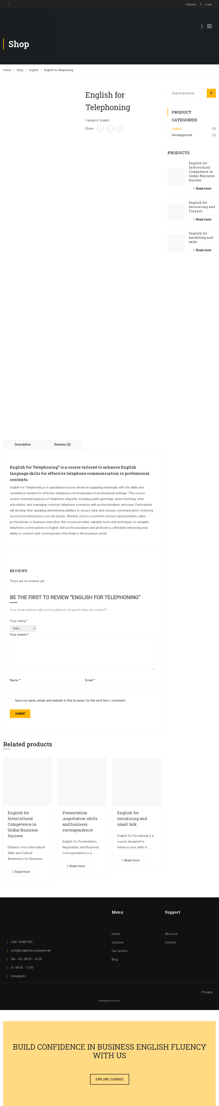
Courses (118, 942)
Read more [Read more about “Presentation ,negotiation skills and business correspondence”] (77, 866)
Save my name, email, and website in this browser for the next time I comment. (70, 700)
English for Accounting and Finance (202, 206)
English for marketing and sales (201, 237)
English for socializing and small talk (132, 818)
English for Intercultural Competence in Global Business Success (23, 824)
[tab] (23, 444)
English (33, 70)
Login (208, 4)
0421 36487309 (19, 942)
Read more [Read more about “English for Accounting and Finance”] (203, 219)
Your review (19, 635)
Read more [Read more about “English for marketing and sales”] (203, 250)
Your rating (19, 621)
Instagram (15, 976)
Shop (20, 70)
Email (90, 680)
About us (171, 934)
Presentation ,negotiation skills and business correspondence (80, 821)
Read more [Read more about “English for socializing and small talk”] (132, 860)
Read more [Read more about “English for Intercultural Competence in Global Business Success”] (22, 872)
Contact (170, 942)
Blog (115, 959)
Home (7, 70)
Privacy (207, 992)
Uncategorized (182, 135)
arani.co (116, 1000)
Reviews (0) (62, 444)
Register (191, 4)
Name (15, 680)
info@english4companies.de (28, 950)
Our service (119, 951)
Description (23, 444)
